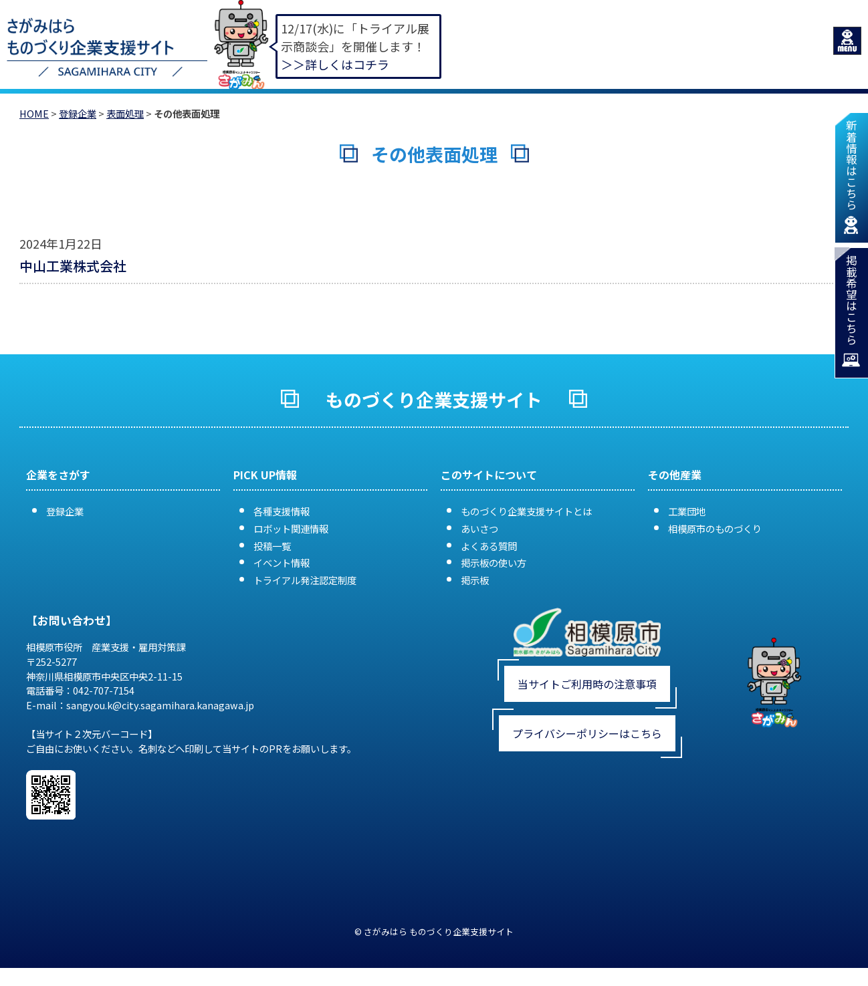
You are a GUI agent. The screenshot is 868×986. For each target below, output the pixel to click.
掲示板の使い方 (493, 563)
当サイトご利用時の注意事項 (587, 684)
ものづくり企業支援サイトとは (526, 511)
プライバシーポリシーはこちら (587, 733)
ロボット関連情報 (290, 528)
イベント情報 (281, 563)
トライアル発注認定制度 (304, 580)
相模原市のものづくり (715, 528)
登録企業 (77, 113)
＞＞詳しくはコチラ (335, 64)
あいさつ (479, 528)
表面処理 (125, 113)
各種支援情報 (281, 511)
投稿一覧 (272, 546)
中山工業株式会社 (72, 265)
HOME (34, 113)
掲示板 (475, 580)
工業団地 (687, 511)
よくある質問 (489, 546)
